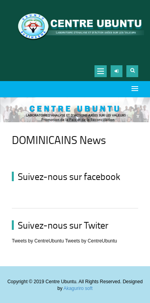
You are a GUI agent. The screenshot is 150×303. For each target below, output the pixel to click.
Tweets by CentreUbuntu (38, 241)
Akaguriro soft (78, 288)
